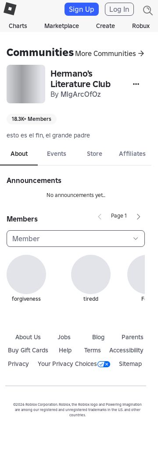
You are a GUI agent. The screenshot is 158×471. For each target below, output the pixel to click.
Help (65, 350)
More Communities (105, 53)
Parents (133, 337)
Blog (98, 337)
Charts (18, 26)
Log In (119, 9)
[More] (136, 84)
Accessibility (126, 350)
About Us (28, 337)
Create (105, 26)
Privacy (18, 364)
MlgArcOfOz (81, 94)
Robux (141, 26)
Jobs (64, 337)
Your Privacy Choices (74, 364)
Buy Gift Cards (28, 350)
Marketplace (61, 26)
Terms (92, 350)
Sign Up (81, 9)
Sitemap (130, 364)
